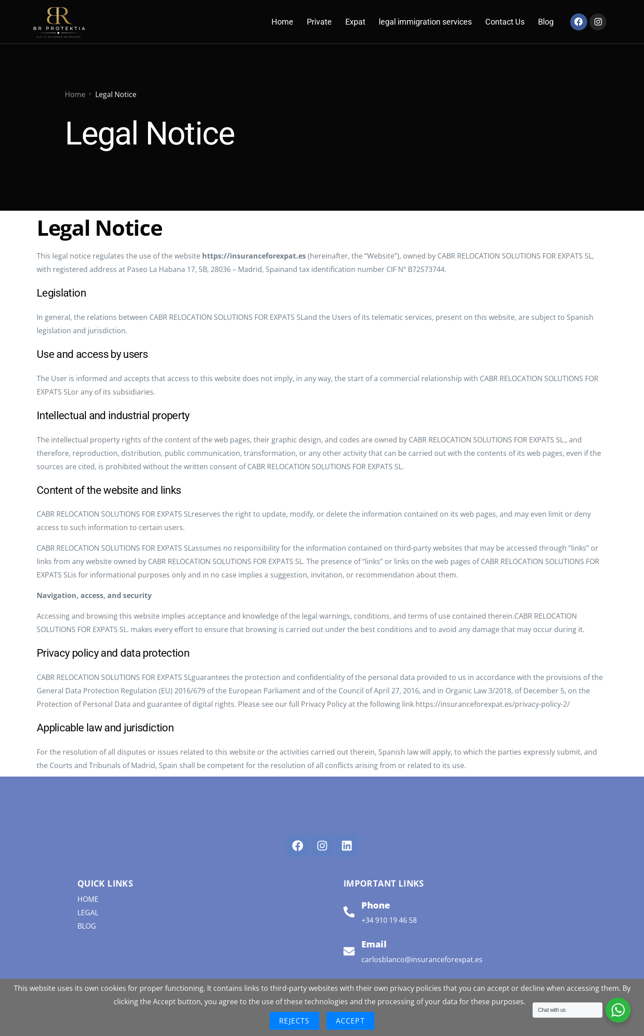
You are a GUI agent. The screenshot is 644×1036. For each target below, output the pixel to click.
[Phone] (349, 911)
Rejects (294, 1021)
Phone (375, 905)
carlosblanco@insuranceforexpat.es (422, 959)
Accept (350, 1021)
